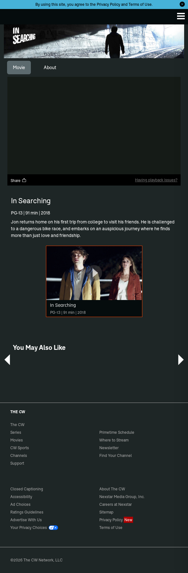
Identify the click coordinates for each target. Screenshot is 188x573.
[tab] (19, 67)
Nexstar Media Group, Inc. (122, 496)
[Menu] (181, 16)
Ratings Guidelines (26, 512)
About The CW (112, 489)
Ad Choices (20, 504)
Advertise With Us (26, 519)
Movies (16, 440)
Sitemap (106, 512)
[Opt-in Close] (182, 4)
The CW (11, 15)
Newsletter (109, 447)
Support (17, 463)
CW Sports (19, 447)
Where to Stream (114, 440)
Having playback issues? (156, 179)
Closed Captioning (26, 489)
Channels (18, 455)
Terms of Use (140, 4)
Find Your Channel (115, 455)
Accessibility (21, 496)
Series (15, 432)
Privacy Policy (108, 4)
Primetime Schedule (116, 432)
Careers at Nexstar (115, 504)
